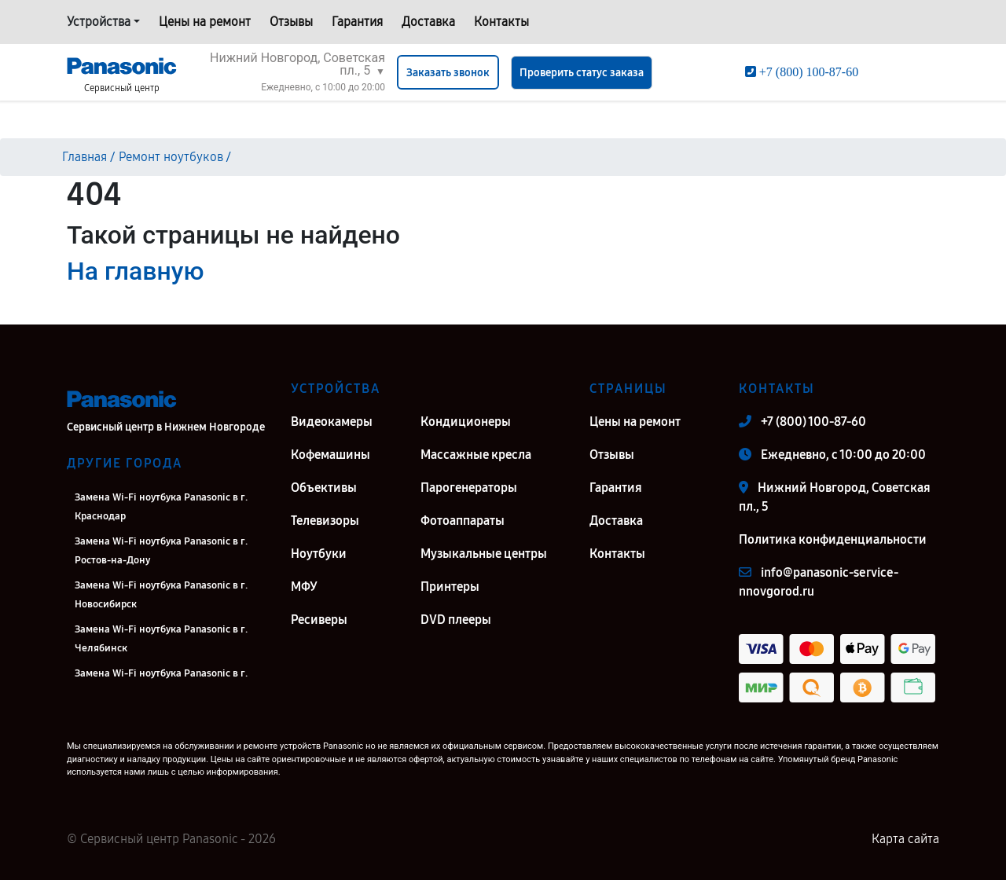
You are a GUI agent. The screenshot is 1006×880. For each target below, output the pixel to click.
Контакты (501, 21)
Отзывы (291, 21)
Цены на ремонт (205, 21)
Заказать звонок (448, 72)
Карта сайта (905, 838)
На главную (135, 271)
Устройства (98, 21)
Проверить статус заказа (582, 72)
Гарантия (357, 21)
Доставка (428, 21)
